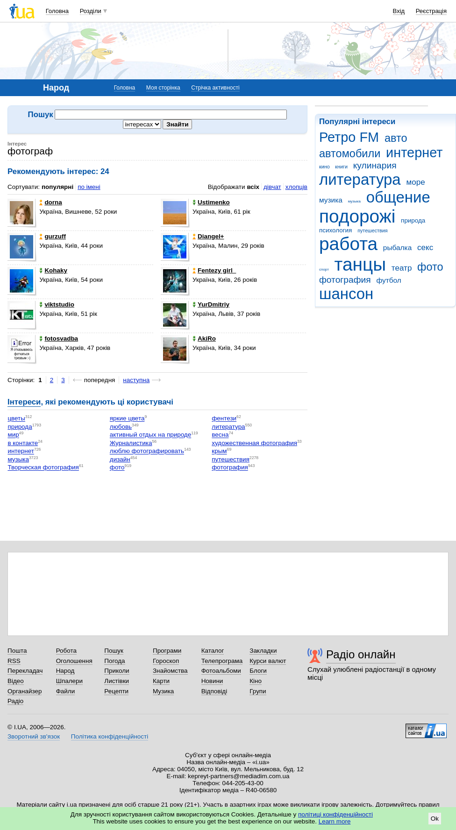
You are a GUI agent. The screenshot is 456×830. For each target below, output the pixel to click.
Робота (66, 650)
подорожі (357, 216)
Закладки (263, 650)
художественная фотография (254, 442)
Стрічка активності (215, 87)
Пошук (113, 650)
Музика (163, 691)
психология (335, 230)
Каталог (212, 650)
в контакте (22, 442)
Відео (15, 680)
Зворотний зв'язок (33, 736)
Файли (65, 691)
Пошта (17, 650)
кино (324, 166)
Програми (167, 650)
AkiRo (204, 338)
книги (341, 166)
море (415, 182)
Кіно (255, 680)
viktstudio (56, 304)
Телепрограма (222, 660)
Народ (65, 670)
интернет (414, 152)
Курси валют (267, 660)
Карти (161, 680)
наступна (136, 380)
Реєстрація (431, 10)
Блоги (258, 670)
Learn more (335, 821)
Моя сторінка (163, 87)
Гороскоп (166, 660)
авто (396, 138)
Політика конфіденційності (109, 736)
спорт (324, 269)
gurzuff (52, 236)
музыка (354, 201)
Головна (57, 10)
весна (220, 435)
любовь (121, 426)
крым (219, 451)
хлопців (296, 186)
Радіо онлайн (361, 654)
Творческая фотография (43, 467)
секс (425, 247)
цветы (16, 418)
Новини (212, 680)
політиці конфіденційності (335, 814)
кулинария (375, 165)
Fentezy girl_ (214, 270)
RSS (14, 660)
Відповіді (214, 691)
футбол (388, 280)
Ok (435, 818)
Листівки (116, 680)
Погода (114, 660)
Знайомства (170, 670)
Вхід (399, 10)
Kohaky (53, 270)
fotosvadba (58, 338)
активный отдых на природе (150, 435)
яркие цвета (127, 418)
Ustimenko (211, 202)
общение (398, 197)
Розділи (90, 10)
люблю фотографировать (147, 451)
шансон (346, 293)
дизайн (120, 459)
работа (348, 244)
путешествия (372, 230)
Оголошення (74, 660)
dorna (50, 202)
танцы (360, 264)
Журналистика (131, 442)
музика (330, 200)
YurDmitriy (210, 304)
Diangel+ (208, 236)
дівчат (272, 186)
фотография (345, 280)
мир (13, 435)
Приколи (116, 670)
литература (360, 179)
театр (402, 268)
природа (413, 220)
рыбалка (397, 247)
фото (430, 267)
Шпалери (69, 680)
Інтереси (24, 402)
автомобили (349, 153)
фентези (224, 418)
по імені (89, 186)
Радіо (15, 700)
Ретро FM (349, 137)
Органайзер (24, 691)
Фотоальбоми (221, 670)
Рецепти (116, 691)
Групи (257, 691)
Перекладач (25, 670)
